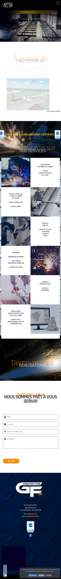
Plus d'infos (41, 575)
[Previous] (2, 27)
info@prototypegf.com (30, 516)
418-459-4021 (32, 514)
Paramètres (48, 575)
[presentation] (15, 454)
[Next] (59, 27)
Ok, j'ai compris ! (32, 575)
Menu (58, 3)
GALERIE (33, 370)
